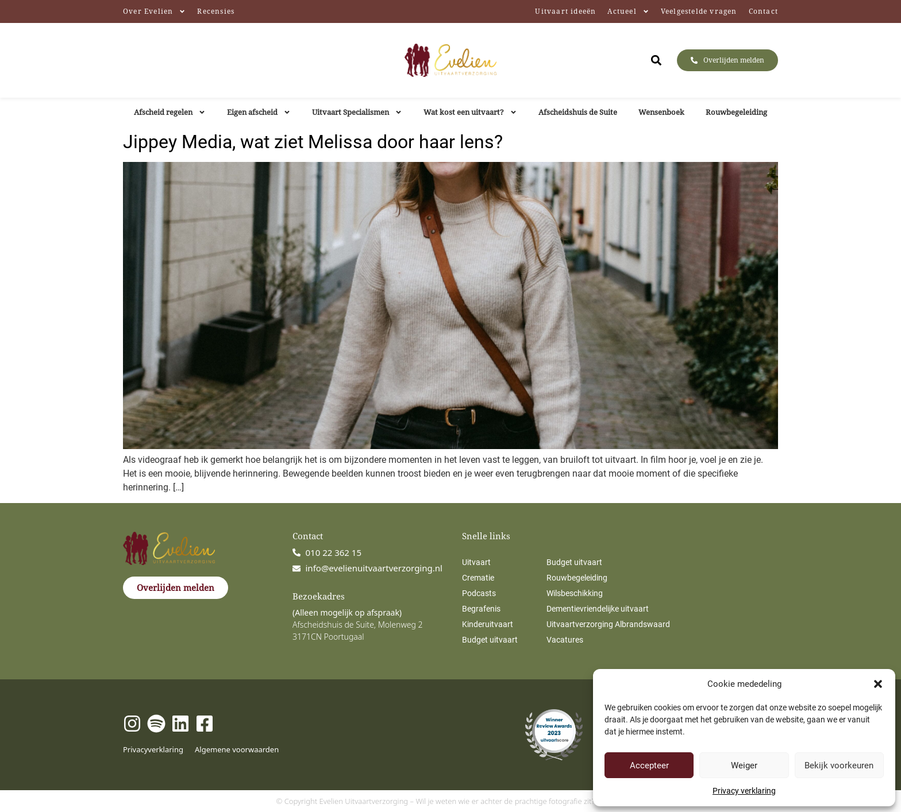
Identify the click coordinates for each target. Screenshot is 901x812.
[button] (878, 684)
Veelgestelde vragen (699, 11)
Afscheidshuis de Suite (577, 112)
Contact (763, 11)
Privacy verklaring (744, 790)
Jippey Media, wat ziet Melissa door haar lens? (313, 142)
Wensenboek (661, 112)
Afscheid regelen (170, 112)
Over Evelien (154, 11)
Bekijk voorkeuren (838, 765)
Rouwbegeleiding (736, 112)
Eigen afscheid (259, 112)
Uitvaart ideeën (565, 11)
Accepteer (649, 765)
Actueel (628, 11)
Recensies (215, 11)
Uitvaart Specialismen (357, 112)
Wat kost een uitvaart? (470, 112)
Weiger (744, 765)
